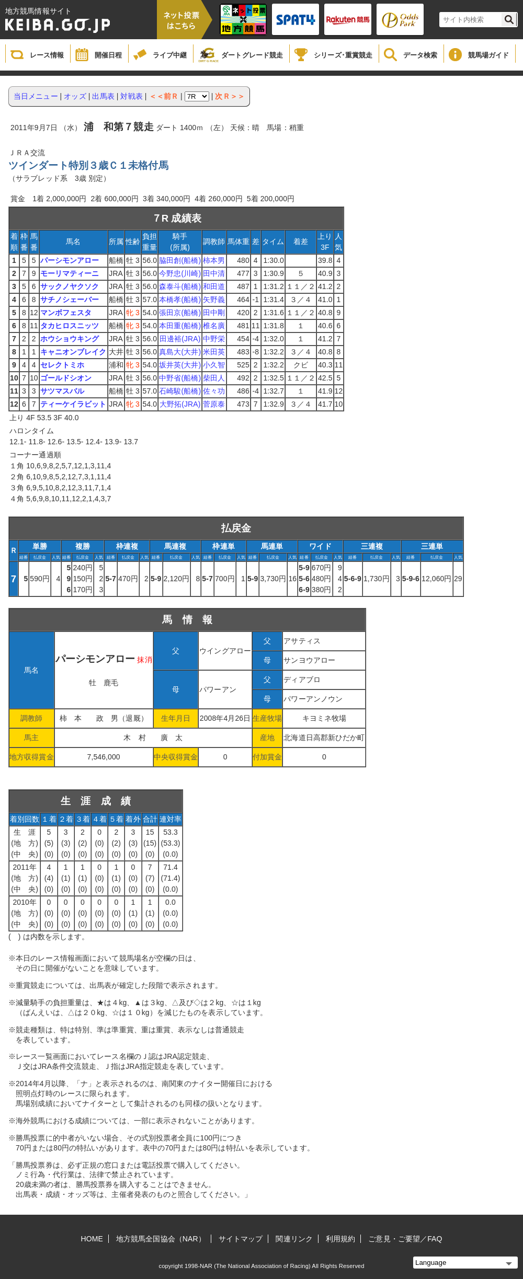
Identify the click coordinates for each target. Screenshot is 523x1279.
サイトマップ (241, 1239)
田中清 (214, 273)
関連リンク (294, 1239)
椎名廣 (214, 325)
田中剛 (214, 312)
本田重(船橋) (180, 325)
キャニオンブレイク (73, 352)
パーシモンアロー (69, 260)
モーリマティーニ (69, 273)
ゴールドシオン (66, 378)
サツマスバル (62, 391)
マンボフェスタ (66, 312)
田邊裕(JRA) (180, 339)
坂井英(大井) (180, 365)
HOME (92, 1239)
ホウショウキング (69, 339)
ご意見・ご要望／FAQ (405, 1239)
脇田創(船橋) (180, 260)
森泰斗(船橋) (180, 286)
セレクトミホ (62, 365)
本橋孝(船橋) (180, 299)
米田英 (214, 352)
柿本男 (214, 260)
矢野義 (214, 299)
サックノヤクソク (69, 286)
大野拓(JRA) (180, 404)
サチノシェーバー (69, 299)
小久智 (214, 365)
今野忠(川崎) (180, 273)
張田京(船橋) (180, 312)
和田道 (214, 286)
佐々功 (214, 391)
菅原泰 (214, 404)
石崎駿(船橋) (180, 391)
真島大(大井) (180, 352)
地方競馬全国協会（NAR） (161, 1239)
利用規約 (340, 1239)
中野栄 (214, 339)
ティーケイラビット (73, 404)
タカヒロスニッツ (69, 325)
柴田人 (214, 378)
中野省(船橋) (180, 378)
